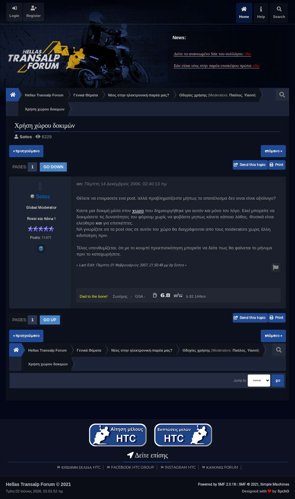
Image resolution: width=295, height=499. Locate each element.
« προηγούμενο (26, 151)
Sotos (26, 136)
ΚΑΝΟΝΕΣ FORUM (222, 467)
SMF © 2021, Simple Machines (264, 484)
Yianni (249, 95)
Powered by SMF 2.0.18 (217, 484)
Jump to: (240, 380)
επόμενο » (273, 151)
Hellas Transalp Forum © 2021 (38, 484)
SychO (283, 491)
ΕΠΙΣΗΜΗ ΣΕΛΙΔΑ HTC (80, 467)
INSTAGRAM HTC (180, 467)
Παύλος (235, 95)
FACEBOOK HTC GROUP (132, 467)
